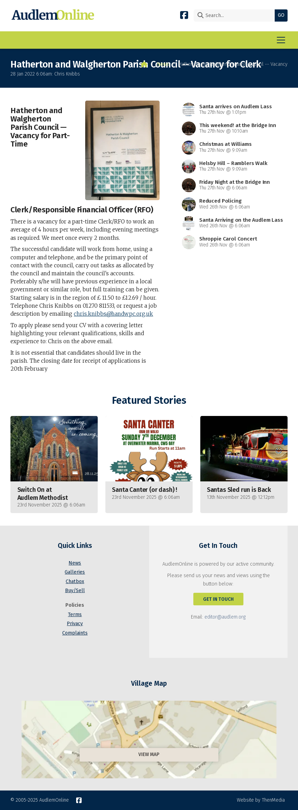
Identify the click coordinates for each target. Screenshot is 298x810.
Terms (75, 615)
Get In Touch (218, 599)
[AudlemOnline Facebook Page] (184, 14)
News (163, 64)
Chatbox (75, 581)
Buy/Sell (75, 590)
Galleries (75, 572)
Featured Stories (149, 400)
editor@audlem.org (224, 617)
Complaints (75, 633)
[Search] (236, 15)
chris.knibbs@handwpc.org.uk (113, 313)
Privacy (75, 624)
